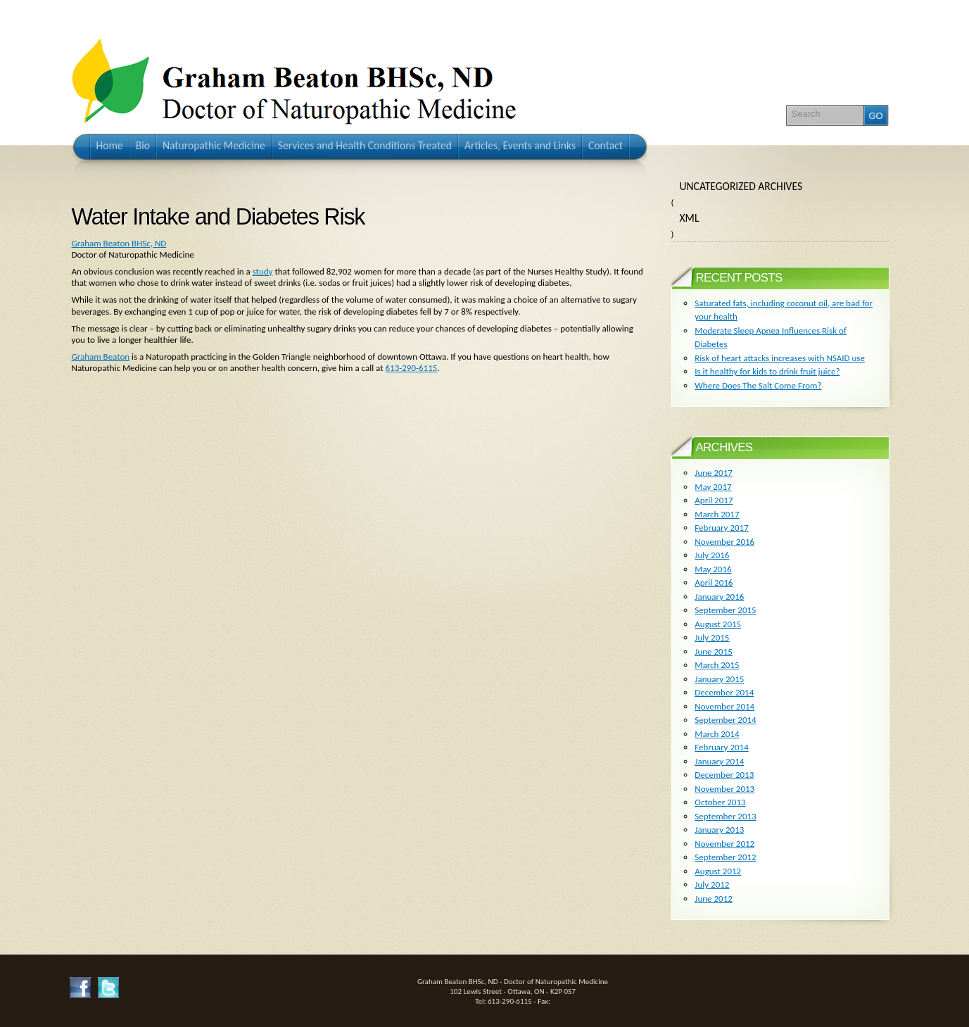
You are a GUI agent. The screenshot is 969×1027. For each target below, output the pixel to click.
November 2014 (724, 706)
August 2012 (718, 871)
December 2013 (724, 774)
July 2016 (712, 555)
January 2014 (719, 761)
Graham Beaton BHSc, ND (119, 243)
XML (689, 218)
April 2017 (714, 500)
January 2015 (719, 679)
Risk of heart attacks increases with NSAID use (780, 358)
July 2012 (712, 884)
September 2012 (725, 857)
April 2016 (714, 582)
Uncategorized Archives (741, 186)
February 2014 (721, 747)
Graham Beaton (101, 356)
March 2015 (717, 665)
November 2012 (724, 843)
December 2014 (724, 692)
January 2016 (719, 596)
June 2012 (714, 898)
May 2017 (713, 486)
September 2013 (725, 816)
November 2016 (724, 541)
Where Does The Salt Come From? (758, 385)
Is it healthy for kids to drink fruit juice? (767, 371)
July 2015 (712, 637)
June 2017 (714, 472)
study (263, 271)
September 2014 (725, 719)
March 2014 (717, 734)
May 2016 (713, 569)
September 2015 (725, 610)
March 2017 (717, 514)
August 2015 (718, 624)
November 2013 (724, 788)
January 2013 (719, 829)
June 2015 (714, 651)
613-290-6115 (412, 368)
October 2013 (720, 802)
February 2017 (721, 527)
